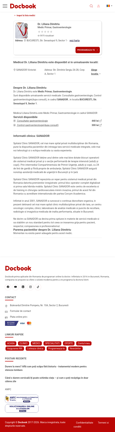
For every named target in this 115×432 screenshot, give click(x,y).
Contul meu (84, 343)
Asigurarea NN (14, 348)
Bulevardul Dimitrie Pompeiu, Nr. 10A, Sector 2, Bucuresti (39, 305)
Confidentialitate (84, 422)
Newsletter (75, 348)
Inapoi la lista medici (24, 15)
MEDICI (36, 343)
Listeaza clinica (35, 348)
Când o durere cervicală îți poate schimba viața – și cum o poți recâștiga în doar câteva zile (46, 379)
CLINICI (24, 343)
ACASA (11, 343)
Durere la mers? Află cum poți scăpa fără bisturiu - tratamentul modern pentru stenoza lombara (45, 368)
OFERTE (69, 343)
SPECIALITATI (52, 343)
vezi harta (75, 40)
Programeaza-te (87, 50)
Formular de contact (20, 311)
